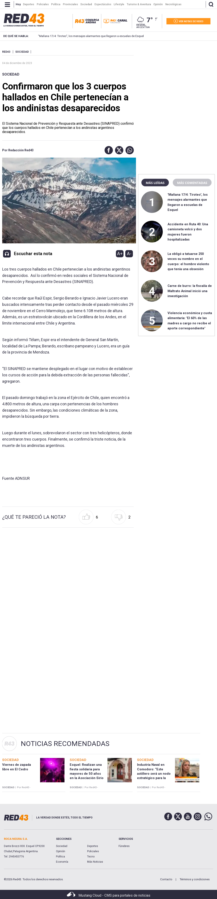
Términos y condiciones (195, 879)
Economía (62, 861)
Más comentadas (192, 182)
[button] (107, 150)
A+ (120, 253)
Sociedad (10, 74)
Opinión (60, 851)
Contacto (166, 879)
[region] (176, 77)
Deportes (92, 846)
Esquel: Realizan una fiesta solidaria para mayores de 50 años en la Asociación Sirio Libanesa (86, 773)
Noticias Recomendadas (65, 743)
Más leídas (155, 182)
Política (60, 856)
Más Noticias (95, 861)
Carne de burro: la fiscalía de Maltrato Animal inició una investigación (190, 291)
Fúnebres (124, 846)
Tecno (91, 856)
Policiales (93, 851)
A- (129, 253)
